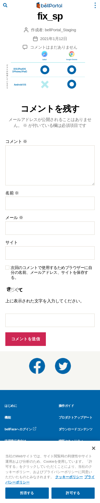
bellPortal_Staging (60, 30)
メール (14, 217)
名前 (12, 193)
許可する (73, 493)
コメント (16, 141)
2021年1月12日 (53, 38)
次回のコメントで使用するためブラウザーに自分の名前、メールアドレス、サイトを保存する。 (51, 272)
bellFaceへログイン (21, 429)
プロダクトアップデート (76, 417)
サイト (11, 242)
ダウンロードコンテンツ (76, 429)
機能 (8, 417)
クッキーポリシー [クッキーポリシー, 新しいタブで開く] (69, 477)
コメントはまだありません (53, 47)
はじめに (11, 406)
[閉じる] (93, 448)
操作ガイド (66, 406)
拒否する (27, 493)
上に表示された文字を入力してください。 (44, 301)
